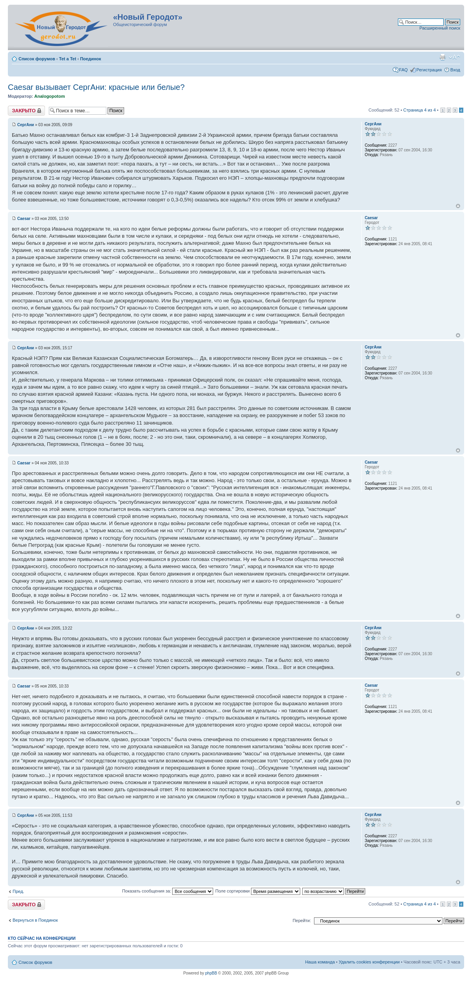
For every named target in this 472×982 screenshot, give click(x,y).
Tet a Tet (67, 58)
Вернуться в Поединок (35, 920)
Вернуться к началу (458, 206)
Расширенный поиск (439, 28)
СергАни (25, 125)
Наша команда (319, 962)
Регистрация (429, 69)
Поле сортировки (257, 891)
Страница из (419, 110)
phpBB (211, 973)
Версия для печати (442, 57)
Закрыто (26, 111)
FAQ (403, 69)
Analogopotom (49, 96)
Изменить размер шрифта (454, 57)
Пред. (18, 891)
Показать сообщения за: (168, 891)
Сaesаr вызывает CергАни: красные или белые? (96, 87)
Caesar (23, 218)
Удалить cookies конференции (369, 962)
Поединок (90, 58)
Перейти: (302, 920)
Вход (455, 69)
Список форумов (37, 58)
